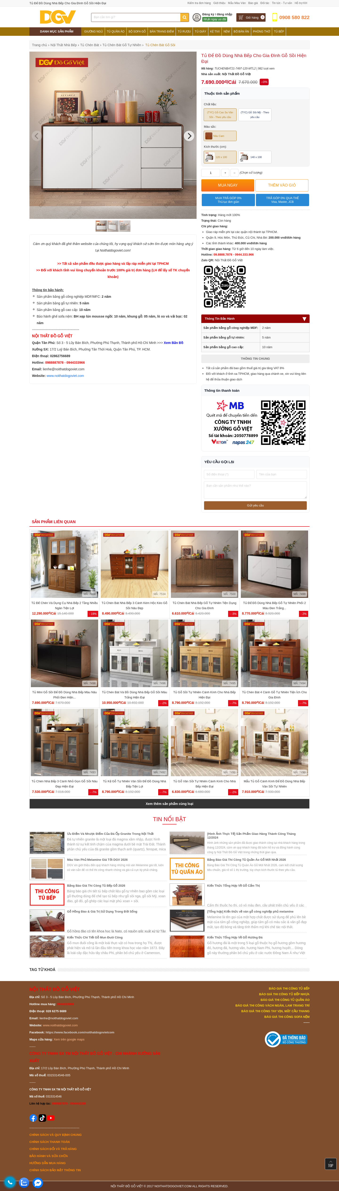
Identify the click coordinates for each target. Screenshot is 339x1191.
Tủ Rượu (184, 31)
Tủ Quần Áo (116, 31)
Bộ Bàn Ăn (241, 31)
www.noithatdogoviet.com (65, 376)
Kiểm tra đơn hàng (199, 3)
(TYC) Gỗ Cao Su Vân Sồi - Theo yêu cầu (220, 114)
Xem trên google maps (69, 1039)
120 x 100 (216, 157)
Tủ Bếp (279, 31)
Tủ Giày (200, 31)
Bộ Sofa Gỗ (137, 31)
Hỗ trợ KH (301, 3)
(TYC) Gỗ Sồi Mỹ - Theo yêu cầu (255, 114)
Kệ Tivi (215, 31)
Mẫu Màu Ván (237, 3)
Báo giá (253, 3)
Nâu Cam (214, 135)
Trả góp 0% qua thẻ (282, 200)
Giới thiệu (219, 3)
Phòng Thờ (261, 31)
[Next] (189, 136)
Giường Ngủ (93, 31)
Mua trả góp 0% (228, 200)
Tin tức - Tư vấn (282, 3)
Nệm (227, 31)
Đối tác (264, 3)
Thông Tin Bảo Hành (255, 318)
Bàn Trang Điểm (162, 31)
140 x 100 (251, 157)
